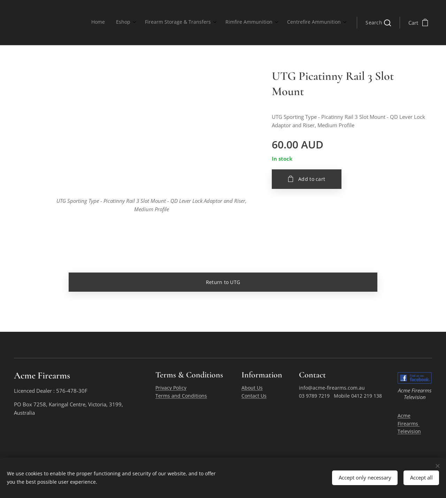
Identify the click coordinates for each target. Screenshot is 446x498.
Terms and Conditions (181, 395)
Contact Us (254, 395)
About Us (252, 388)
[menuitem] (287, 22)
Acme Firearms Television (409, 423)
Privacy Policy (170, 388)
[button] (378, 22)
